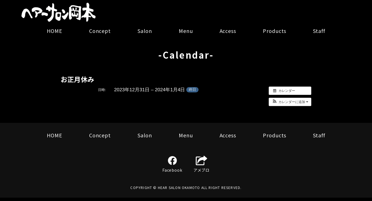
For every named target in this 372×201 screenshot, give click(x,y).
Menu (186, 30)
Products (274, 30)
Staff (319, 30)
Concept (100, 30)
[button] (290, 102)
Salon (145, 30)
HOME (54, 30)
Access (228, 30)
